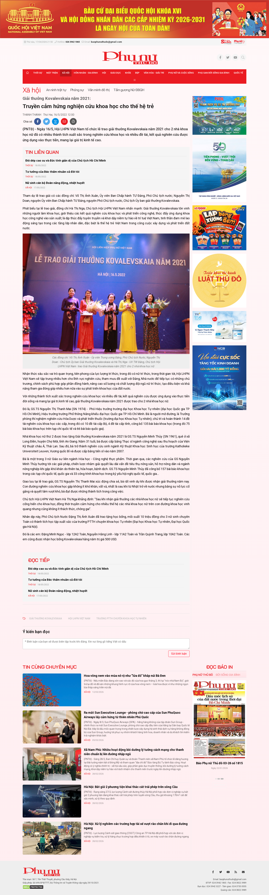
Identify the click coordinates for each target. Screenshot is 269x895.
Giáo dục (115, 72)
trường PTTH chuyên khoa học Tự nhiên (121, 618)
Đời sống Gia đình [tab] (228, 674)
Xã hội (65, 72)
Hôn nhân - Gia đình (86, 72)
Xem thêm (219, 784)
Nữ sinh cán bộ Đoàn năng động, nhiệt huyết (55, 183)
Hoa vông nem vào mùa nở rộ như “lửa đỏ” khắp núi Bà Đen (125, 675)
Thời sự (37, 72)
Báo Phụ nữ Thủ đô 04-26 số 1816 (219, 763)
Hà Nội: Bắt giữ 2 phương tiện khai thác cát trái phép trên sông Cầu (131, 787)
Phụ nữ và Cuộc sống (181, 72)
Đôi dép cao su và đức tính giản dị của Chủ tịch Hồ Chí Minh (65, 160)
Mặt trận (52, 72)
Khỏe (128, 72)
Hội (104, 72)
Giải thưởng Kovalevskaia (45, 618)
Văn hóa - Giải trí (154, 72)
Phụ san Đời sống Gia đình (213, 72)
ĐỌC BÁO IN (219, 667)
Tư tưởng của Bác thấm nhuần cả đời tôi (52, 171)
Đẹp (137, 72)
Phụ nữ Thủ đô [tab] (202, 674)
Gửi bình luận (179, 653)
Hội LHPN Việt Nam (79, 618)
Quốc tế (238, 72)
